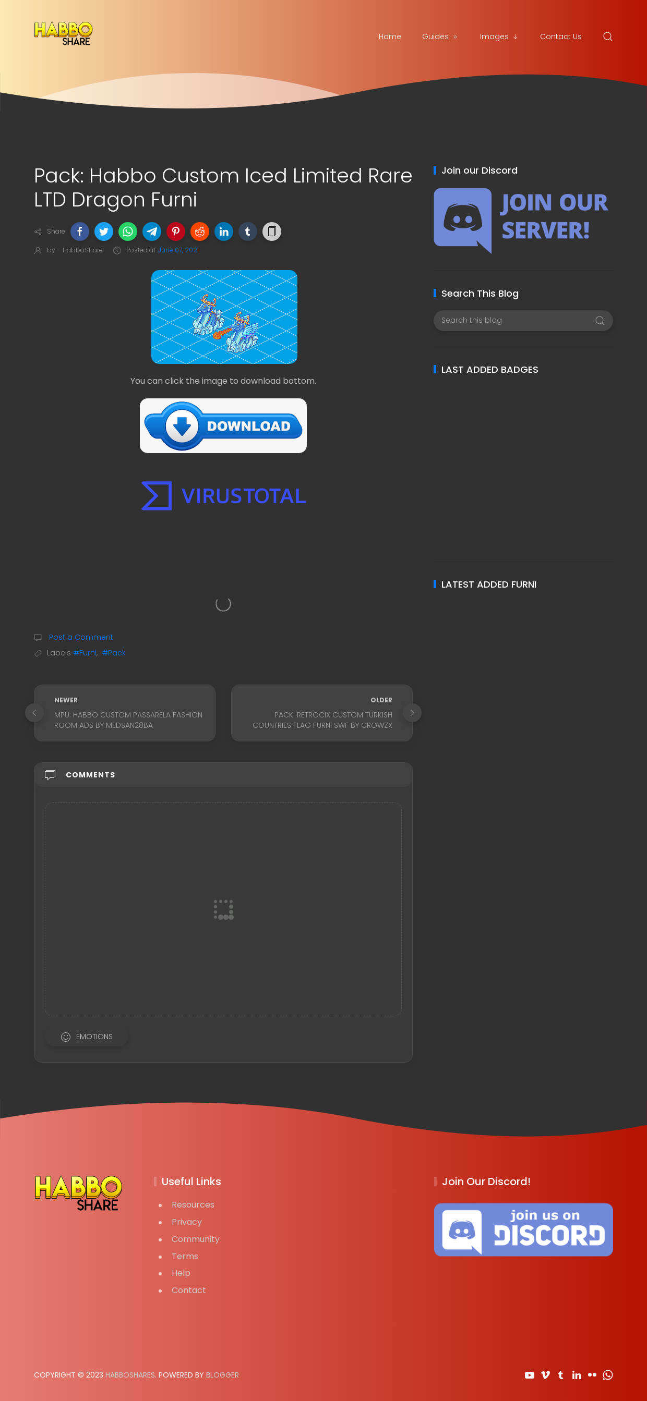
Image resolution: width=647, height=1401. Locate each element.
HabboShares (130, 1375)
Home (390, 36)
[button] (79, 231)
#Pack (114, 653)
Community (196, 1239)
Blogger (222, 1375)
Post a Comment (80, 637)
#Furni (85, 653)
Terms (185, 1256)
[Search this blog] (523, 320)
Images (499, 36)
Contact (189, 1290)
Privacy (187, 1222)
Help (181, 1273)
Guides (440, 36)
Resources (193, 1205)
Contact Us (561, 36)
